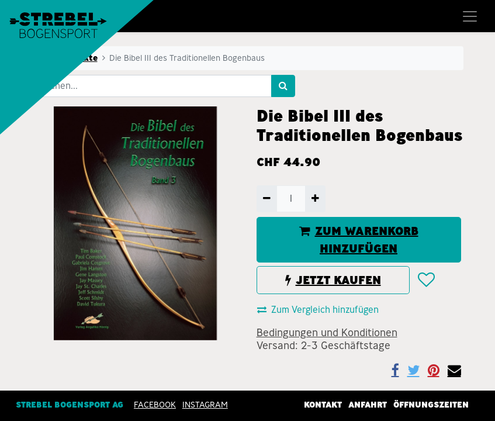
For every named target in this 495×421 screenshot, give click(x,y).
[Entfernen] (267, 198)
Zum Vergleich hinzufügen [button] (318, 309)
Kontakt (323, 404)
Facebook (155, 404)
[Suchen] (283, 86)
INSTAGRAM (205, 404)
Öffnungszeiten (431, 404)
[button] (425, 280)
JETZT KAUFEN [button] (333, 280)
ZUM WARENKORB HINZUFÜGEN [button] (358, 240)
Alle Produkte (68, 58)
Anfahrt (367, 404)
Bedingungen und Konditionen (327, 332)
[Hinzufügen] (315, 198)
